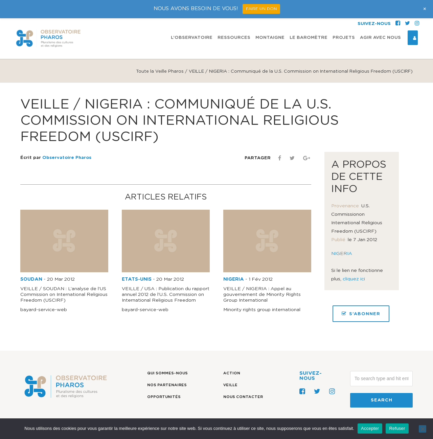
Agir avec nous (380, 38)
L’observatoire (191, 38)
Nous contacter (243, 397)
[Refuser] (422, 429)
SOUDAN (31, 279)
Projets (344, 38)
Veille (230, 385)
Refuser (397, 428)
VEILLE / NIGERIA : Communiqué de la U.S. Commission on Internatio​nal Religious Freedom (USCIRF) (179, 121)
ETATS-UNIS (137, 279)
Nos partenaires (167, 385)
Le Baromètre (308, 38)
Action (231, 373)
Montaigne (269, 38)
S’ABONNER (361, 313)
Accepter (370, 428)
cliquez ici (354, 279)
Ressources (234, 38)
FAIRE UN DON (261, 9)
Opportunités (164, 397)
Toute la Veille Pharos (160, 71)
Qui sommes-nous (167, 373)
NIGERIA (233, 279)
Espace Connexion (412, 38)
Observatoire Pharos (66, 158)
